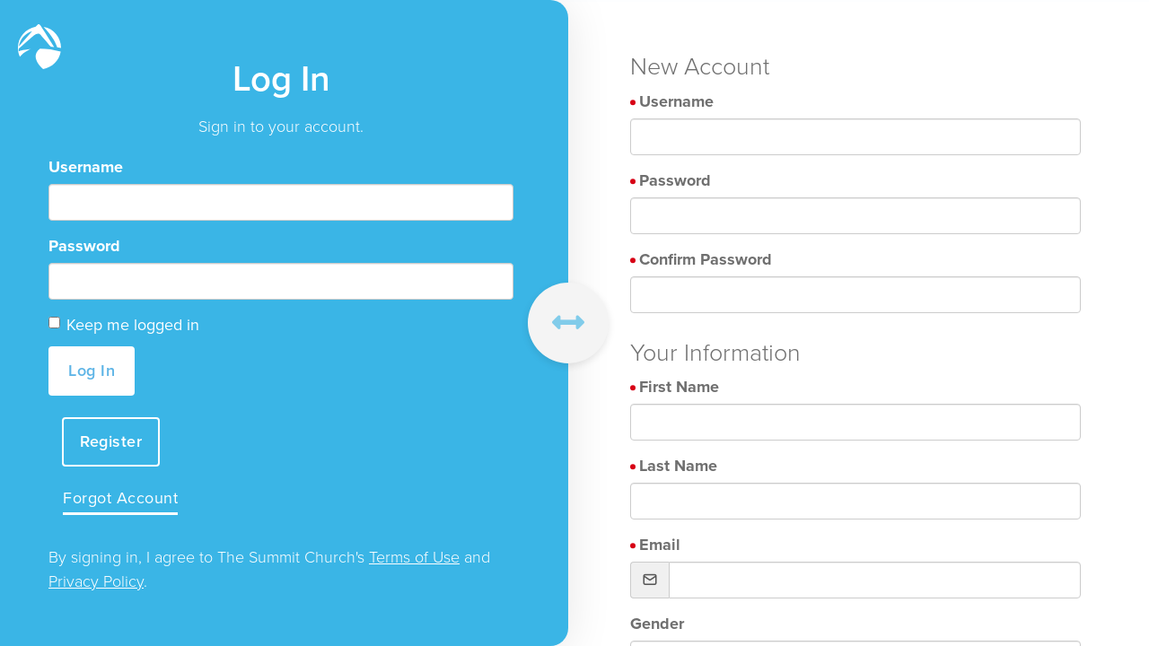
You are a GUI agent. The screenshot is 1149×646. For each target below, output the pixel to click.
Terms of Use (414, 557)
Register (111, 441)
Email (659, 544)
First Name (679, 386)
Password (84, 246)
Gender (657, 623)
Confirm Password (705, 259)
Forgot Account (120, 498)
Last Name (678, 465)
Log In (91, 370)
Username (85, 167)
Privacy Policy (96, 581)
